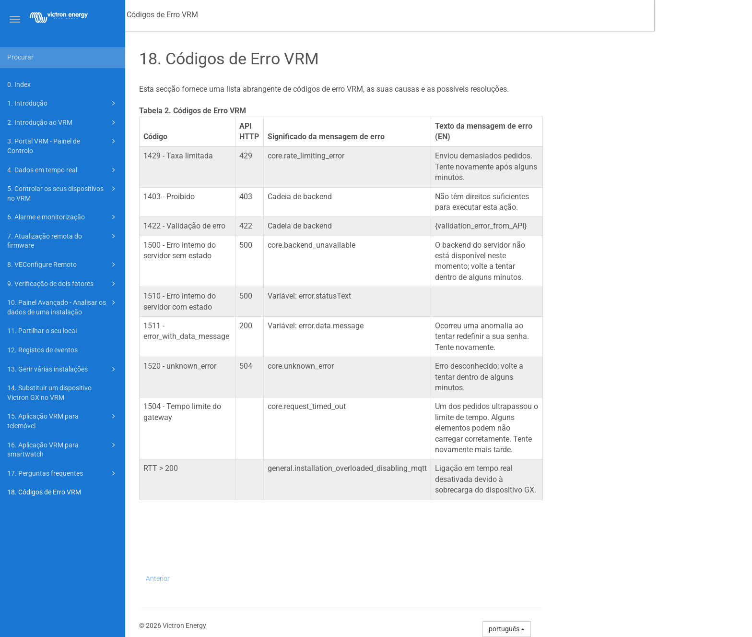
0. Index (19, 84)
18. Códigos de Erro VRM (44, 492)
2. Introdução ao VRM (62, 122)
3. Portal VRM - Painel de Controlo (62, 145)
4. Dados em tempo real (62, 170)
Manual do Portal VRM (175, 14)
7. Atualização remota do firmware (62, 240)
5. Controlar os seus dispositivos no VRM (62, 192)
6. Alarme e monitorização (62, 217)
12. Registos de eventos (42, 350)
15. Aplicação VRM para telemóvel (62, 420)
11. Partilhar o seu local (42, 331)
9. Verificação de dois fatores (62, 283)
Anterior (256, 578)
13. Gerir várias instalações (62, 369)
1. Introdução (62, 103)
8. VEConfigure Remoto (62, 264)
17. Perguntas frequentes (62, 473)
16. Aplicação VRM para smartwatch (62, 449)
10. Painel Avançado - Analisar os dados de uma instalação (62, 306)
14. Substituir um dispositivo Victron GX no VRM (49, 392)
